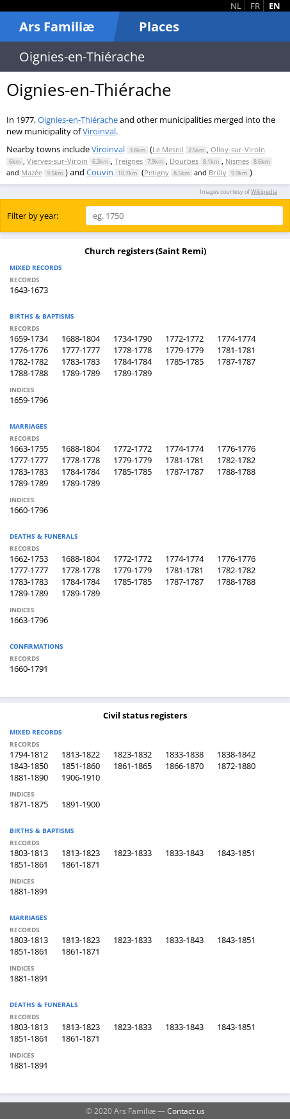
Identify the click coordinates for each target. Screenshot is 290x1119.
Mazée (31, 172)
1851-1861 (29, 864)
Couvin (99, 172)
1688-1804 (80, 338)
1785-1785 (184, 361)
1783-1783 (80, 361)
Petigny (156, 172)
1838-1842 (236, 754)
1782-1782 (29, 361)
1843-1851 (236, 853)
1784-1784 (132, 361)
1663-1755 (29, 448)
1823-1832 (132, 754)
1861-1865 (132, 766)
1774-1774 (236, 338)
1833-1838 (184, 754)
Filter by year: (32, 215)
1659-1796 (29, 400)
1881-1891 (29, 891)
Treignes (129, 161)
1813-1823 (80, 853)
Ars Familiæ (56, 26)
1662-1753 (29, 558)
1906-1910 (80, 777)
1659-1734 (29, 338)
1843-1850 (29, 766)
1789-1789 (80, 373)
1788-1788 (29, 373)
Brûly (218, 172)
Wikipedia (264, 191)
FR (255, 6)
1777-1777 (80, 350)
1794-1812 (29, 754)
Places (159, 26)
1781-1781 (236, 350)
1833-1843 (184, 853)
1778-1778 (132, 350)
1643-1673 (29, 290)
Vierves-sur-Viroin (57, 161)
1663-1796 (29, 620)
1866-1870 (184, 766)
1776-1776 (29, 350)
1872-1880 (236, 766)
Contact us (186, 1111)
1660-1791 (29, 668)
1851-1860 (80, 766)
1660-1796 (29, 510)
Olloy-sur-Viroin (238, 149)
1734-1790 (132, 338)
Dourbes (184, 161)
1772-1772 (184, 338)
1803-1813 (29, 853)
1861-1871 (80, 864)
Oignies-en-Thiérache (78, 119)
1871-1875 (29, 804)
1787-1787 (236, 361)
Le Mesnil (168, 149)
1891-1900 (80, 804)
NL (235, 6)
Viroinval (99, 131)
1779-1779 (184, 350)
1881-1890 (29, 777)
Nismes (237, 161)
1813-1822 (80, 754)
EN (274, 6)
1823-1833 (132, 853)
